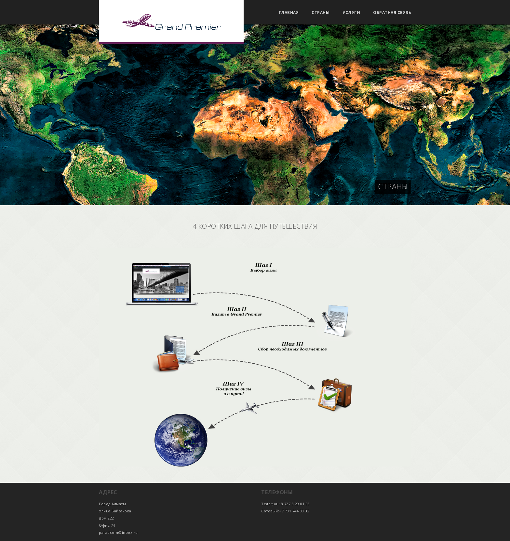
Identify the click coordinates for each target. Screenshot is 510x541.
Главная (289, 13)
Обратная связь (392, 13)
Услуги (351, 13)
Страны (320, 13)
